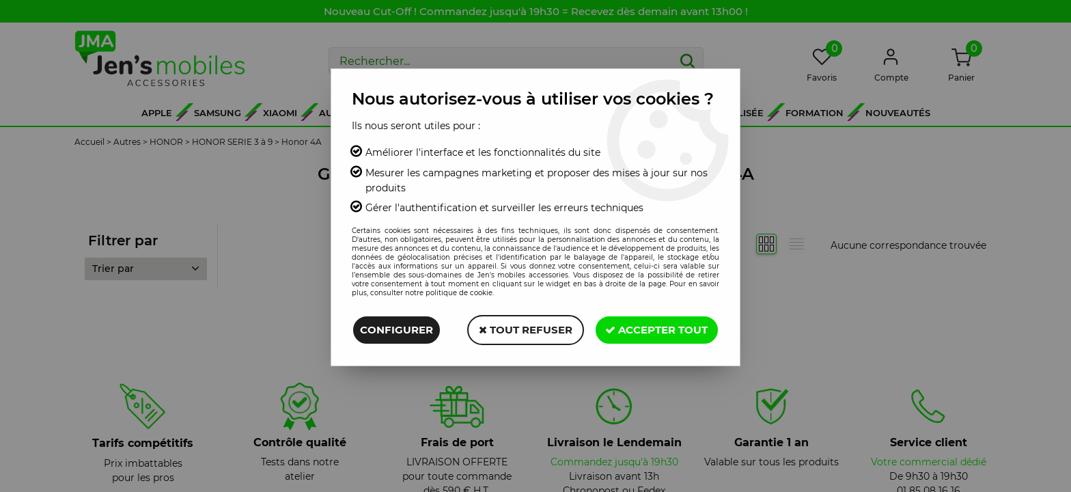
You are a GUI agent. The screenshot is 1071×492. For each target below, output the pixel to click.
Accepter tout (656, 329)
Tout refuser (525, 329)
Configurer (396, 329)
